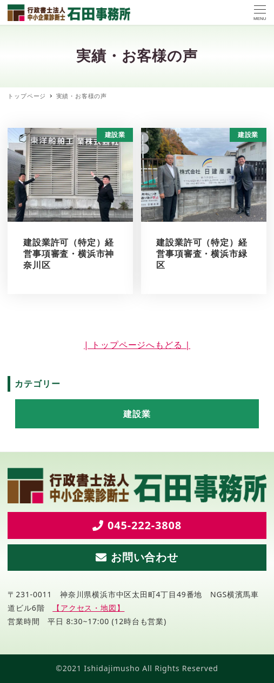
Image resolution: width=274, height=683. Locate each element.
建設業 (136, 414)
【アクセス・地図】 (88, 608)
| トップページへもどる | (137, 345)
